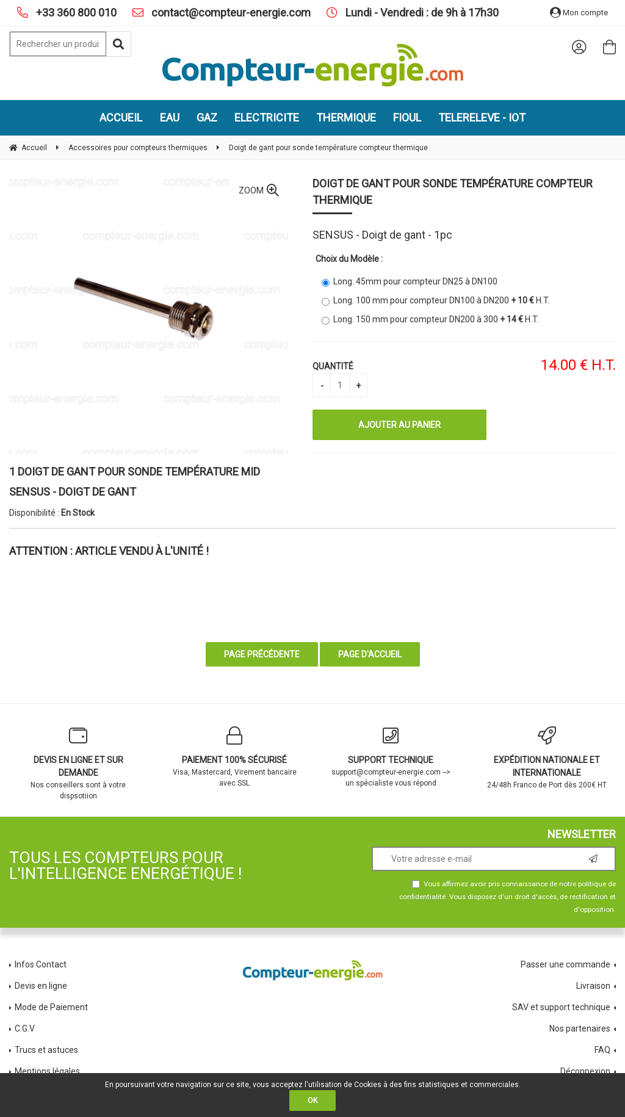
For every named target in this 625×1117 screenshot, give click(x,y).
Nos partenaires (579, 1028)
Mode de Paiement (51, 1007)
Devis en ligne (41, 986)
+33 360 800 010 (75, 12)
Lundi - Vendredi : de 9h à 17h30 (421, 12)
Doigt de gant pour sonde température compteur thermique (452, 191)
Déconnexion (585, 1071)
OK (312, 1100)
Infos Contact (41, 964)
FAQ (602, 1050)
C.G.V (25, 1028)
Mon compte (579, 12)
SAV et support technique (561, 1007)
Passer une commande (565, 964)
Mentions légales (47, 1071)
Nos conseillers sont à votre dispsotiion (78, 763)
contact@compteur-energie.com (230, 12)
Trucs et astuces (47, 1050)
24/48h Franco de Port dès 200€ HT (547, 757)
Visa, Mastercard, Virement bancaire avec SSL (234, 756)
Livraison (593, 986)
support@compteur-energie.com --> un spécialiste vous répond (390, 756)
